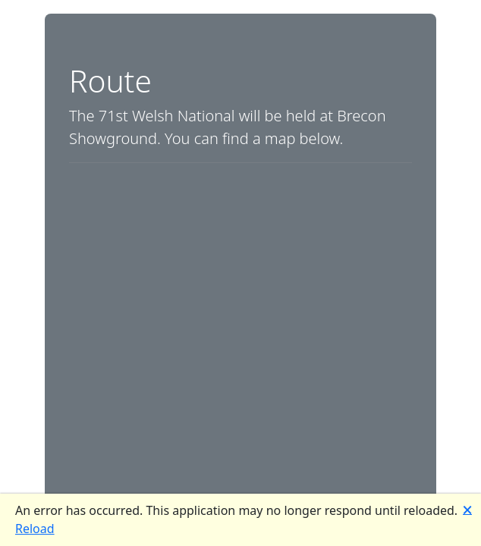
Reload (35, 528)
